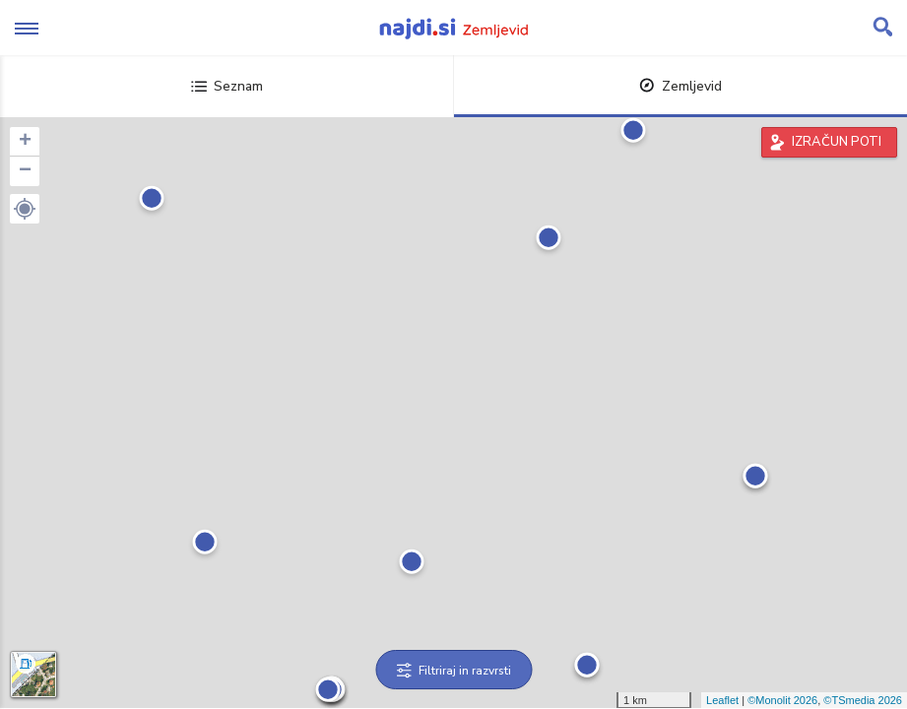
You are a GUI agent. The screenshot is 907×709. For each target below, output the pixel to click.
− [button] (25, 171)
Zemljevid (680, 86)
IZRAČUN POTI (836, 142)
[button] (24, 209)
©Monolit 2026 (782, 700)
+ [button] (25, 142)
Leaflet (722, 700)
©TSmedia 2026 (862, 700)
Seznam (227, 86)
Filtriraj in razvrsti (453, 670)
